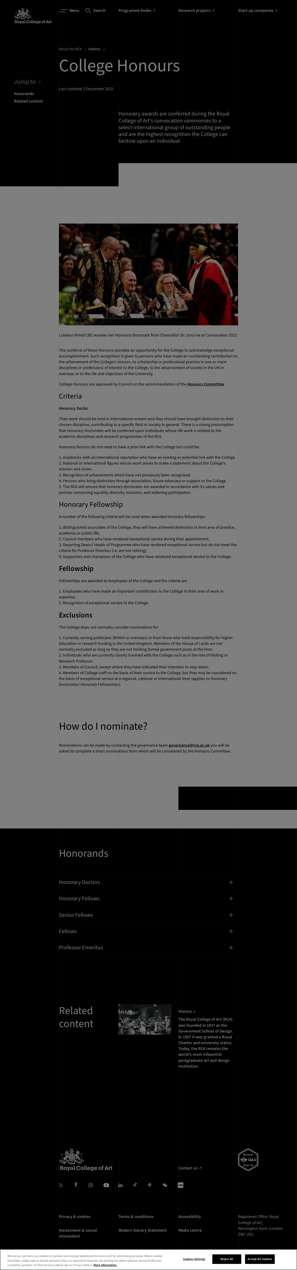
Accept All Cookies (260, 1259)
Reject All (226, 1259)
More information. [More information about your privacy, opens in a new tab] (105, 1265)
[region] (148, 1259)
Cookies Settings (194, 1259)
